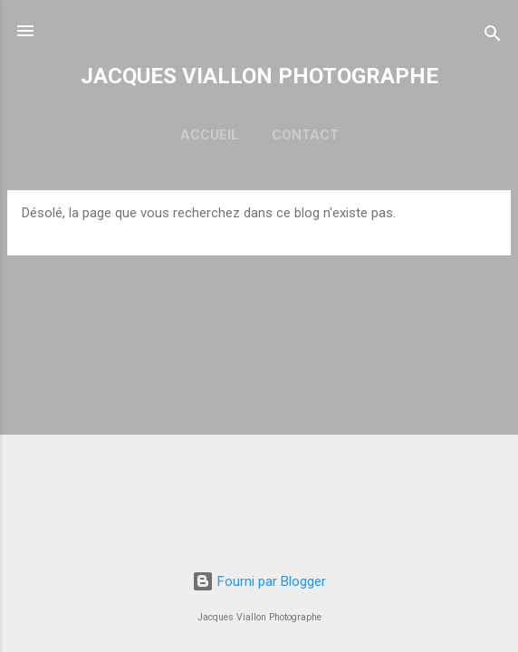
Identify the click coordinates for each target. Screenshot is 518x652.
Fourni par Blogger (259, 581)
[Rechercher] (493, 36)
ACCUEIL (209, 135)
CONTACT (305, 135)
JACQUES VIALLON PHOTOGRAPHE (259, 76)
